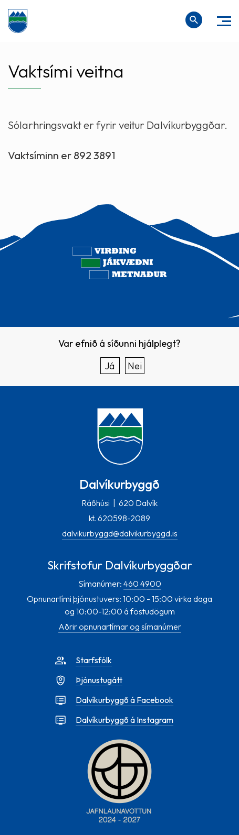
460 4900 (142, 583)
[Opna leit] (193, 20)
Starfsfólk (94, 660)
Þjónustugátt (99, 680)
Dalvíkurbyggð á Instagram (124, 720)
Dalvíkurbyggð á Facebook (124, 700)
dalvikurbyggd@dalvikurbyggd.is (120, 533)
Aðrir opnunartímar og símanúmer (119, 626)
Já (110, 366)
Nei (135, 366)
